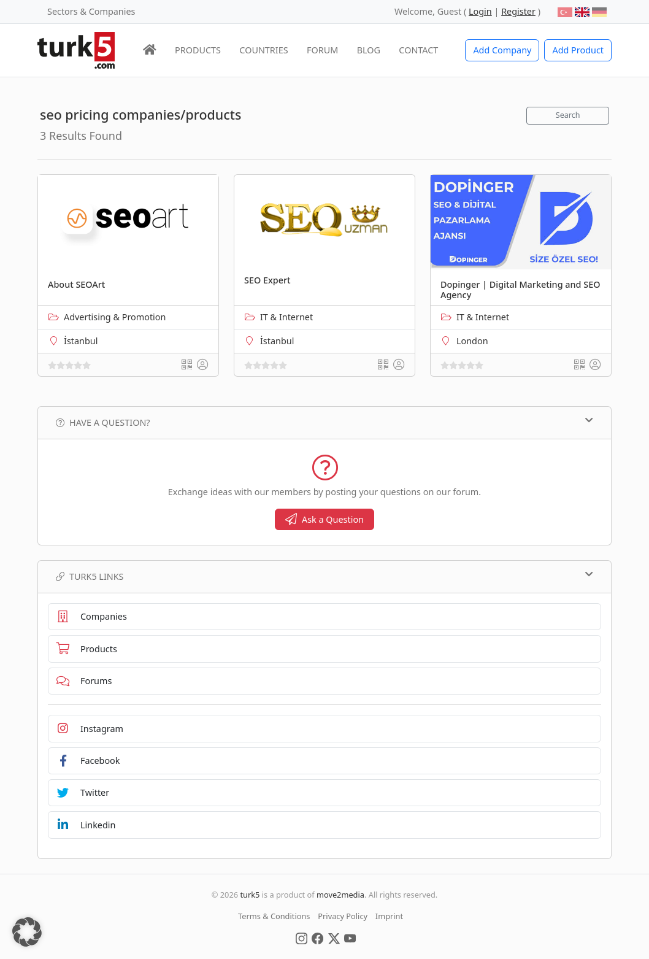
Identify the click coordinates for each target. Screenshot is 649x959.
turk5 (249, 894)
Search (568, 115)
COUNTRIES (263, 50)
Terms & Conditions (274, 916)
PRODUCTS (198, 50)
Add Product (578, 50)
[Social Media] (301, 937)
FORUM (322, 50)
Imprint (389, 916)
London (472, 341)
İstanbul (81, 341)
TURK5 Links (324, 576)
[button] (27, 932)
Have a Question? (324, 422)
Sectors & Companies (91, 11)
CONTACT (418, 50)
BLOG (368, 50)
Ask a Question (324, 519)
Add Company (502, 50)
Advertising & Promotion (115, 317)
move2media (340, 894)
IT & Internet (286, 317)
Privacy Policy (342, 916)
